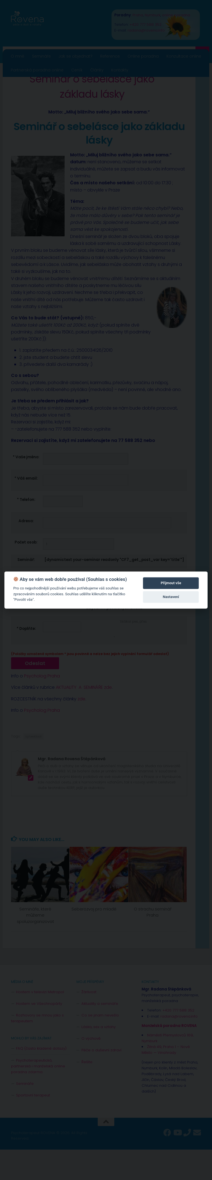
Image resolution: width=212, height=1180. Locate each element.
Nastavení (171, 597)
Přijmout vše (171, 583)
